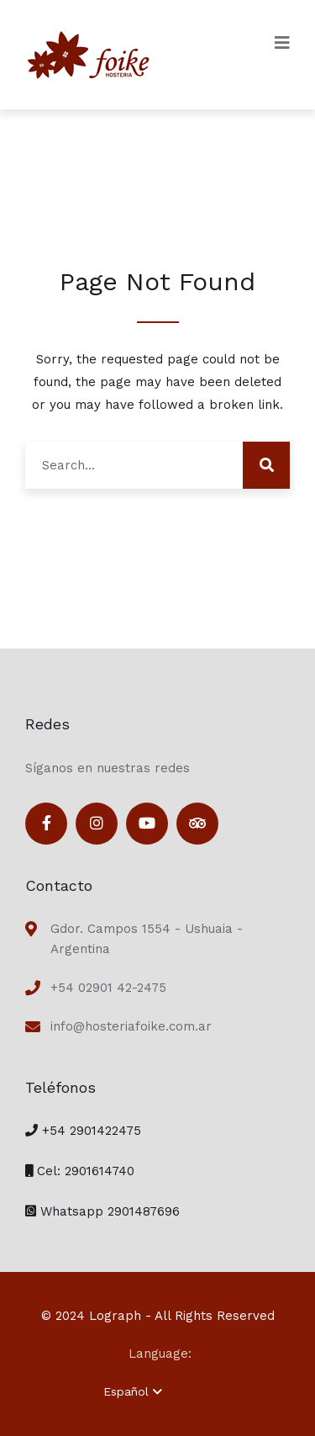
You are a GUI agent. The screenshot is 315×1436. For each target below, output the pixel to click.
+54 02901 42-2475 (108, 987)
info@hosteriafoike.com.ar (131, 1026)
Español (132, 1391)
